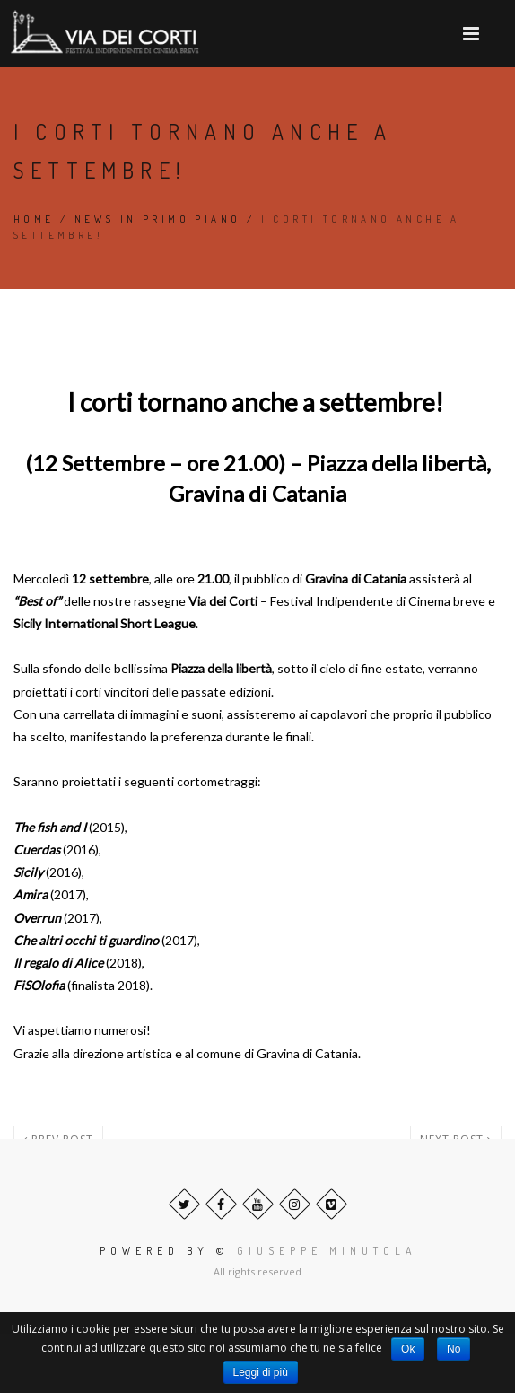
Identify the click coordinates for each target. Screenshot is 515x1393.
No (453, 1349)
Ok (408, 1349)
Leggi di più (260, 1372)
